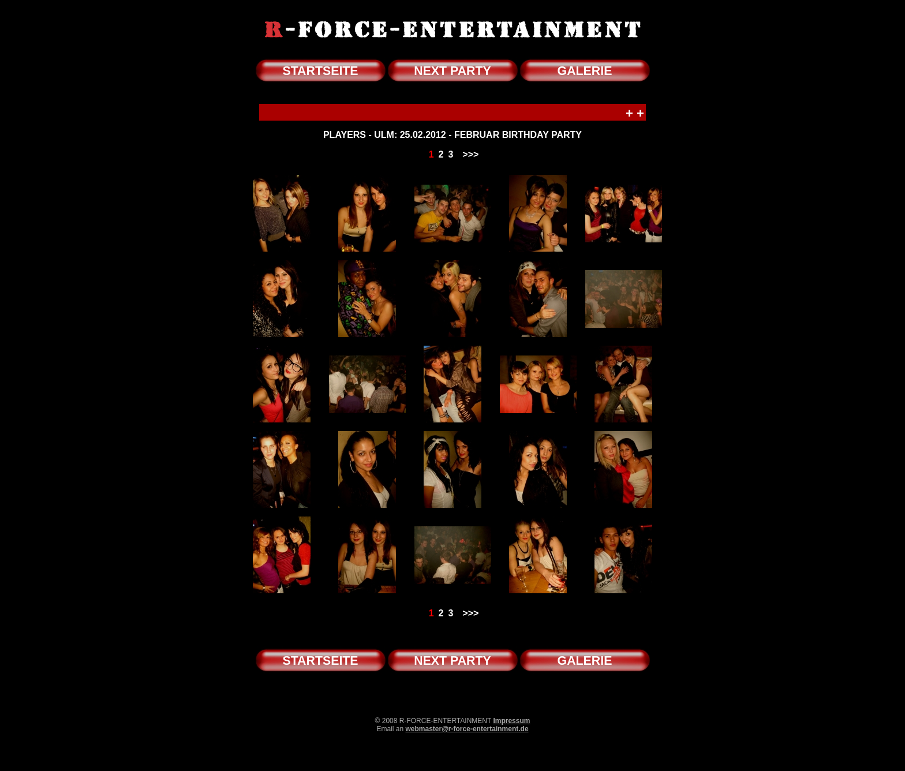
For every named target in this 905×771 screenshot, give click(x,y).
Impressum (511, 721)
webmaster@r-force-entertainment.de (466, 729)
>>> (470, 154)
